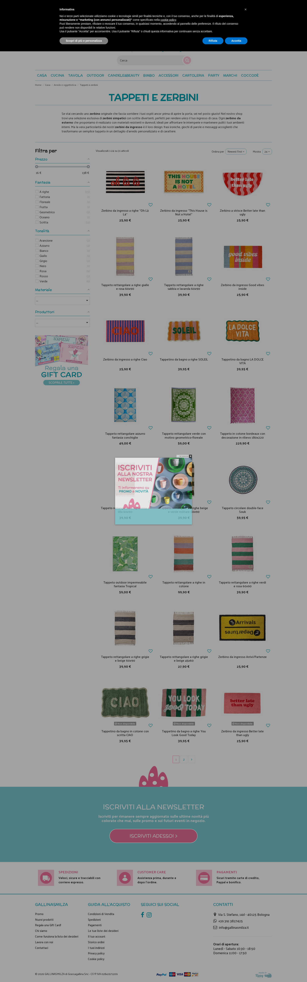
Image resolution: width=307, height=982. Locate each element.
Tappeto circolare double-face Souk (242, 509)
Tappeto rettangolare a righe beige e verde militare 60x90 (184, 509)
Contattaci (41, 948)
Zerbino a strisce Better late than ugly (242, 212)
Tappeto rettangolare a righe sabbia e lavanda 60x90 (184, 286)
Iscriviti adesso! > (154, 836)
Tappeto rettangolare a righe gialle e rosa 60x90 (125, 286)
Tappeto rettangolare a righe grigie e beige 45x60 (184, 658)
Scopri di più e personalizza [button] (84, 40)
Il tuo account (96, 936)
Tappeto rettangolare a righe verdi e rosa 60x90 (242, 584)
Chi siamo (41, 931)
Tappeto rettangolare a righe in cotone (183, 584)
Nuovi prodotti (44, 919)
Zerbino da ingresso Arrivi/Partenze (242, 656)
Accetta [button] (236, 40)
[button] (250, 75)
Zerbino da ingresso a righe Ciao (125, 359)
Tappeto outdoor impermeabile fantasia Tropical (125, 584)
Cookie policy (96, 959)
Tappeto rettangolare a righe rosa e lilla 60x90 (125, 509)
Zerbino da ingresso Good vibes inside (242, 286)
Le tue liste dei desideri (103, 931)
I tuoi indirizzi (96, 948)
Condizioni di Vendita (101, 914)
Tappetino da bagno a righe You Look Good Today (184, 733)
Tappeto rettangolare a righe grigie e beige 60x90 (125, 658)
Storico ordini (96, 942)
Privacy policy (96, 953)
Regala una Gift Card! (48, 925)
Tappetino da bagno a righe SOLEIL (184, 359)
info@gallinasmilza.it (234, 927)
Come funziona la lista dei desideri (56, 936)
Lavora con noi (44, 942)
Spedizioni (94, 919)
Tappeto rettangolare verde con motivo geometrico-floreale (184, 435)
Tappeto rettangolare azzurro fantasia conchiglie (125, 435)
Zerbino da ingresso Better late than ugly (242, 733)
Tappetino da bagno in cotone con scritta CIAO (125, 733)
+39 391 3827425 (230, 921)
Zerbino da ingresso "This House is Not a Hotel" (183, 212)
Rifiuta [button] (213, 40)
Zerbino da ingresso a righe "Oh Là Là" (125, 212)
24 (267, 151)
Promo (39, 914)
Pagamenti (95, 925)
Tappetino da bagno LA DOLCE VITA (242, 361)
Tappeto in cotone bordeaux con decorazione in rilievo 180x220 (242, 435)
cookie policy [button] (168, 19)
